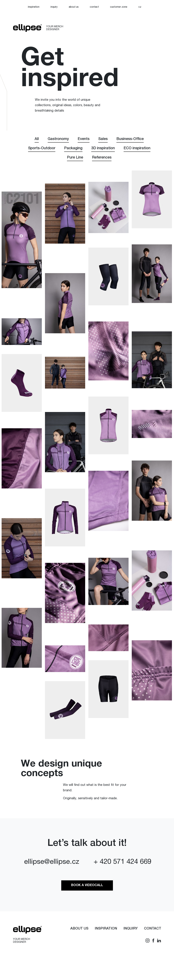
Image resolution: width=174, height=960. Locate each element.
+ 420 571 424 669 (122, 864)
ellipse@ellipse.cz (51, 864)
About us (74, 7)
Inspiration (33, 7)
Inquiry (54, 7)
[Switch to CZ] (140, 7)
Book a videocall (87, 887)
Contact (94, 7)
